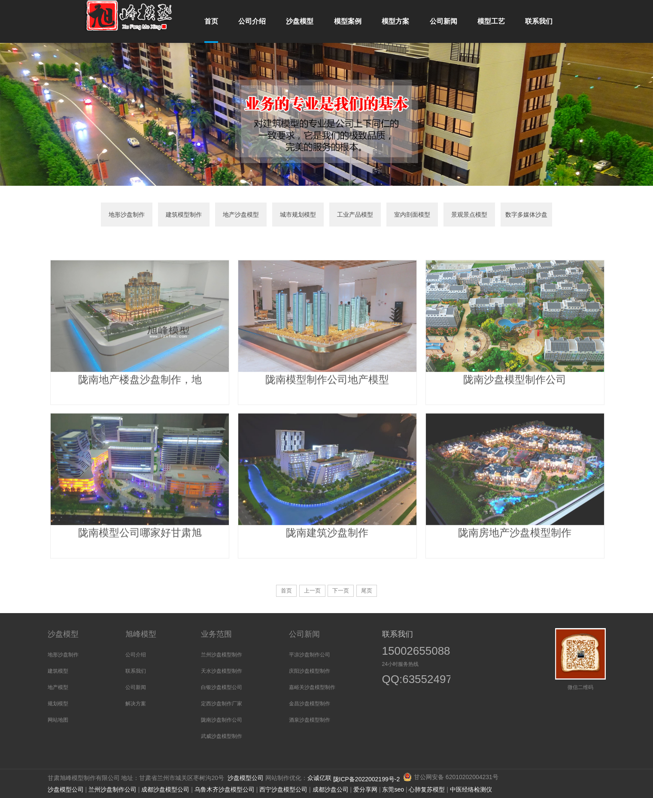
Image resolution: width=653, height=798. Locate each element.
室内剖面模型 (412, 214)
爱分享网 (365, 789)
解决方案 (135, 704)
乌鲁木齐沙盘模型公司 (224, 789)
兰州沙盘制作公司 (112, 789)
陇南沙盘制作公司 (221, 720)
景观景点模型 (469, 214)
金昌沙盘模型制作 (309, 704)
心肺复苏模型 (427, 789)
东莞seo (393, 789)
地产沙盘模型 (241, 214)
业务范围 (216, 634)
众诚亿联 (319, 777)
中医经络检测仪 (471, 789)
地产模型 (58, 687)
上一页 (312, 590)
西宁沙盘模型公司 (283, 789)
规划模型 (58, 704)
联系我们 (135, 671)
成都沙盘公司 (331, 789)
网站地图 (58, 720)
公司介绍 (135, 655)
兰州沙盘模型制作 (221, 655)
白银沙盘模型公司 (221, 687)
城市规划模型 (298, 214)
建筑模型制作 (184, 214)
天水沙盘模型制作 (221, 671)
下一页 (340, 590)
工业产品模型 (355, 214)
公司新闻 (135, 687)
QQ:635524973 (411, 680)
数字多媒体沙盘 (526, 214)
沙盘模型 (63, 634)
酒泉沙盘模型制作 (309, 720)
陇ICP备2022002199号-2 (367, 779)
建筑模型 (58, 671)
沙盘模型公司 (246, 777)
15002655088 (416, 650)
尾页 (366, 590)
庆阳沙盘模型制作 (309, 671)
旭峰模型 (140, 634)
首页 (286, 590)
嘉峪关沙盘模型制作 (312, 687)
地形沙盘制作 (127, 214)
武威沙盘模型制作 (221, 736)
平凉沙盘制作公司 (309, 655)
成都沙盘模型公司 (165, 789)
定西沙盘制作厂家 (221, 704)
